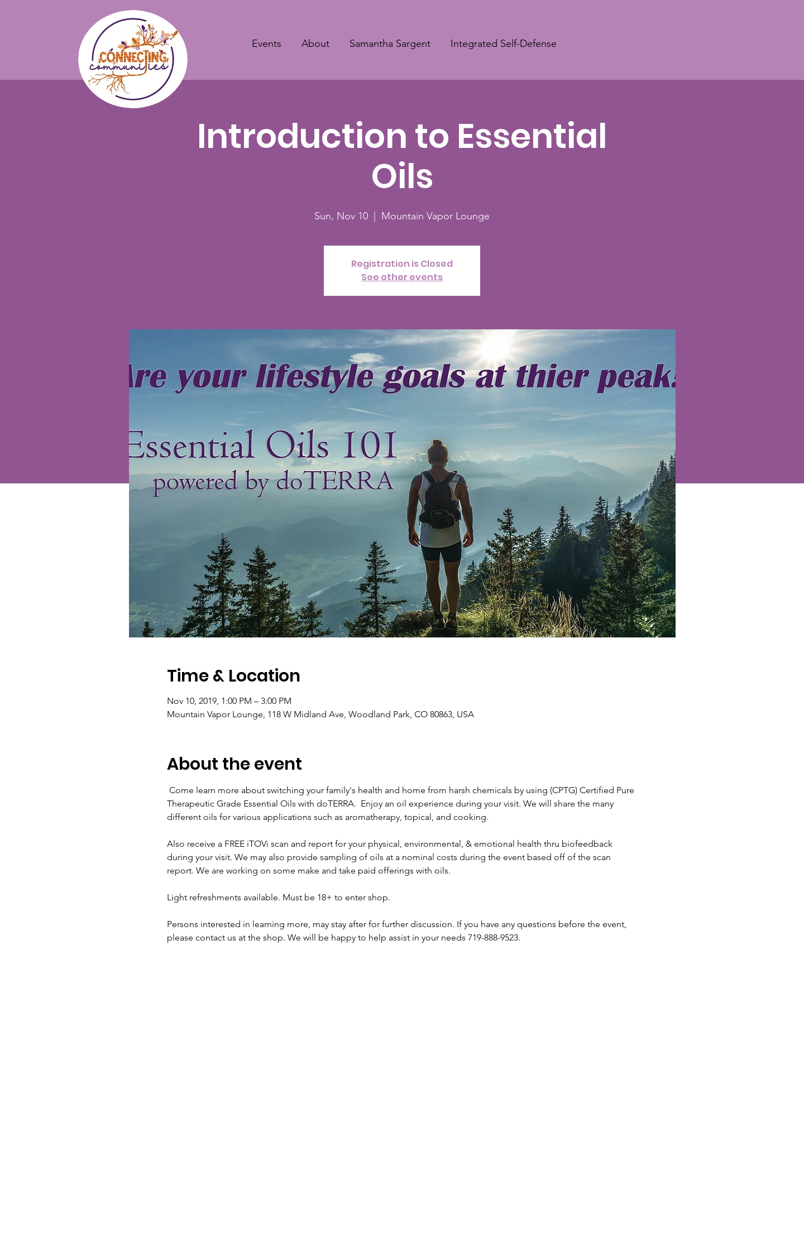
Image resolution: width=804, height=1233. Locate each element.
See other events (402, 277)
